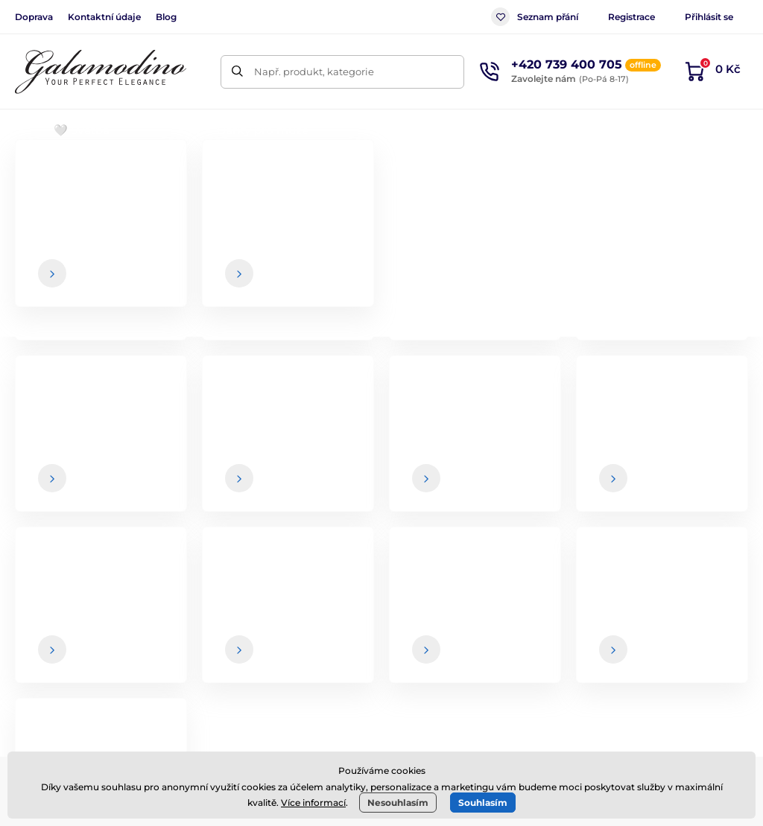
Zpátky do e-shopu (381, 381)
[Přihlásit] (714, 464)
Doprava (34, 16)
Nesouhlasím (397, 802)
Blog (166, 16)
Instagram (224, 675)
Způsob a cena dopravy (474, 626)
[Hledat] (237, 72)
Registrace (631, 16)
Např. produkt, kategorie (314, 71)
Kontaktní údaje (104, 16)
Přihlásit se (709, 16)
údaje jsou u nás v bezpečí (459, 494)
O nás (679, 597)
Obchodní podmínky (466, 597)
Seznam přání (534, 16)
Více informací (313, 802)
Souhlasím (482, 802)
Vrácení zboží (448, 655)
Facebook (136, 675)
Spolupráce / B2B (457, 685)
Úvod (27, 175)
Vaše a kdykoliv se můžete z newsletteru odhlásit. (543, 494)
